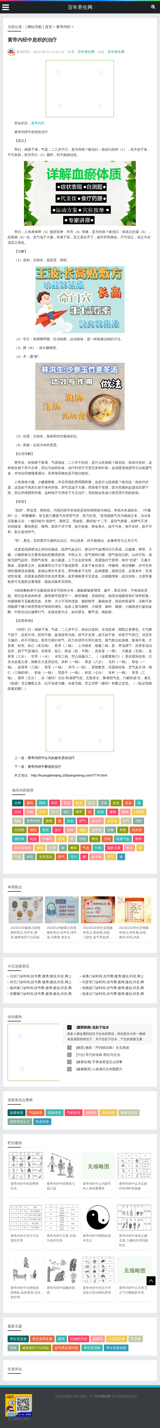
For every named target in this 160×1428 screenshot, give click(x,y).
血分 (58, 830)
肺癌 (42, 803)
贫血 (128, 803)
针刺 (98, 848)
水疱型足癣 (116, 1339)
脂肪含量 (114, 848)
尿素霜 (98, 1339)
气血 (86, 848)
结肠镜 (139, 812)
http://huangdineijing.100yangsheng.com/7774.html (69, 775)
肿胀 (122, 830)
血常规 (97, 857)
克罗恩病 (45, 857)
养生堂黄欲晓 (116, 1348)
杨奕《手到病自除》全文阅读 (107, 1047)
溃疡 (30, 812)
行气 (126, 821)
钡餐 (110, 830)
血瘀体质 (16, 1112)
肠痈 (70, 830)
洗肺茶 (91, 1112)
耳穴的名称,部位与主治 (102, 1055)
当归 (17, 812)
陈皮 (79, 803)
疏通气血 (123, 839)
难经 (33, 830)
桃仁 (67, 812)
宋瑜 (13, 1348)
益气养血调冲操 (66, 1348)
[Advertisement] (79, 88)
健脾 (112, 812)
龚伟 (61, 1339)
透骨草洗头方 (20, 1121)
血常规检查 (22, 848)
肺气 (61, 857)
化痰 (33, 839)
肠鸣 (125, 812)
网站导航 (35, 27)
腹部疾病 (83, 1027)
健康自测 (83, 1062)
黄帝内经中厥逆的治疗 (44, 766)
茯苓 (91, 803)
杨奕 (80, 1047)
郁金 (116, 803)
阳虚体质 (42, 1121)
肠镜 (40, 848)
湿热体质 (108, 1112)
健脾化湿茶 (129, 1112)
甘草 (42, 812)
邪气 (110, 857)
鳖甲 (79, 812)
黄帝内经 (63, 27)
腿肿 (138, 839)
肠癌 (30, 803)
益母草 (97, 821)
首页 (48, 27)
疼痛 (100, 812)
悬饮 (45, 830)
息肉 (61, 839)
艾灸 (103, 803)
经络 (82, 839)
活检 (107, 839)
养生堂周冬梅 (42, 1339)
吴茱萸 (112, 821)
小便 (52, 848)
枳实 (30, 857)
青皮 (67, 803)
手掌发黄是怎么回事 (107, 1062)
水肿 (17, 803)
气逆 (17, 857)
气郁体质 (73, 1112)
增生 (95, 839)
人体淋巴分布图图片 (107, 1069)
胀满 (129, 848)
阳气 (82, 821)
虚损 (82, 830)
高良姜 (137, 830)
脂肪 (17, 821)
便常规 (97, 830)
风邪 (70, 821)
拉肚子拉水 (100, 1027)
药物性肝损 (78, 1339)
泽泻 (54, 812)
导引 (73, 857)
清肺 (138, 821)
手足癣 (136, 1339)
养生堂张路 (92, 1348)
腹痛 (49, 821)
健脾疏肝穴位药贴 (35, 1348)
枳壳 (54, 803)
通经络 (19, 839)
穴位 (80, 1055)
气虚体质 (35, 1112)
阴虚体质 (54, 1112)
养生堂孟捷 (18, 1339)
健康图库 (83, 1069)
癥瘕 (73, 848)
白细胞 (19, 830)
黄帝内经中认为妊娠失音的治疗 (51, 758)
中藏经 (47, 839)
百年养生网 (80, 7)
